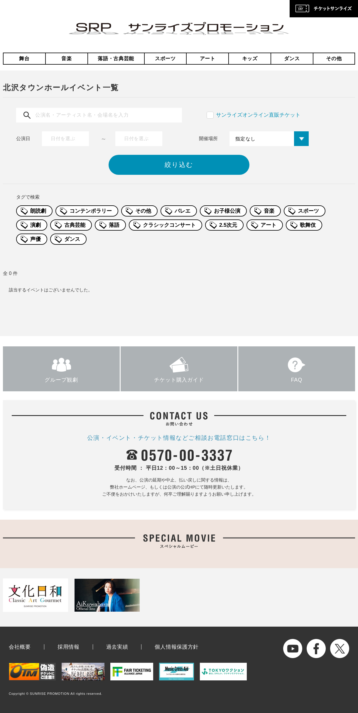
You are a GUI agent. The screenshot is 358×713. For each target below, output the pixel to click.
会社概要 (20, 647)
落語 (114, 225)
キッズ (250, 58)
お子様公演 (227, 211)
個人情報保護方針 (177, 647)
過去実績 (117, 647)
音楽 (66, 58)
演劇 (35, 225)
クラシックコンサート (169, 225)
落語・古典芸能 (116, 58)
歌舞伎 (308, 225)
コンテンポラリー (91, 211)
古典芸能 (74, 225)
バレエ (182, 211)
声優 (35, 239)
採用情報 (69, 647)
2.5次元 (228, 225)
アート (207, 58)
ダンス (292, 58)
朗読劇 (38, 211)
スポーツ (165, 58)
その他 (334, 58)
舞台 (24, 58)
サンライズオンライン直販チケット (258, 115)
